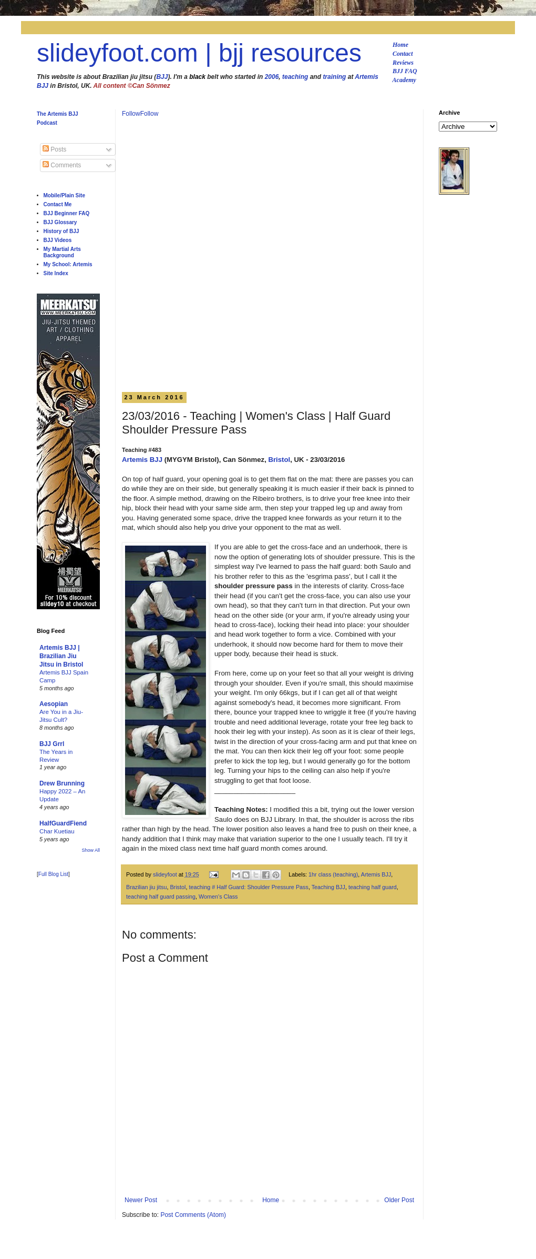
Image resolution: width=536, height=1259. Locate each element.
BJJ (162, 76)
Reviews (403, 62)
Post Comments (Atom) (193, 1214)
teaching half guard (372, 887)
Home (400, 44)
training (334, 76)
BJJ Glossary (60, 222)
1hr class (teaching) (333, 874)
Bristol (279, 460)
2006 (272, 76)
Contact (403, 53)
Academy (404, 80)
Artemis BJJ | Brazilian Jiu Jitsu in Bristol (61, 656)
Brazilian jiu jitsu (146, 887)
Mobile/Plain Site (64, 195)
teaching (295, 76)
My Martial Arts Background (62, 252)
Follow (131, 113)
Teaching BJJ (328, 887)
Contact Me (58, 204)
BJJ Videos (58, 240)
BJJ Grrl (51, 744)
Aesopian (53, 704)
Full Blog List (53, 874)
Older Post (399, 1200)
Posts (54, 149)
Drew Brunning (62, 783)
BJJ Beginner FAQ (67, 213)
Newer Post (141, 1200)
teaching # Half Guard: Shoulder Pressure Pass (248, 887)
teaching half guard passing (160, 896)
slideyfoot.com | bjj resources (199, 53)
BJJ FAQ (405, 71)
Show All (90, 850)
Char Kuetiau (57, 831)
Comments (62, 165)
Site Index (56, 273)
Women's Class (218, 896)
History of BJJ (61, 231)
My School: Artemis (68, 264)
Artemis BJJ (142, 460)
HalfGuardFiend (63, 823)
